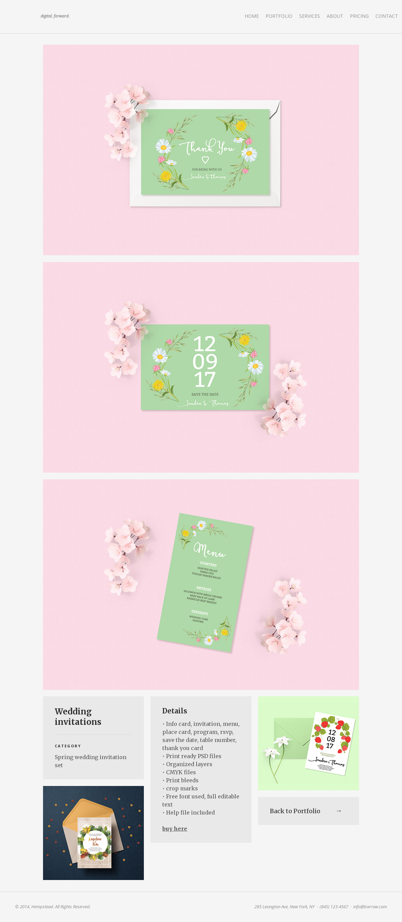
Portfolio (279, 16)
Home (252, 16)
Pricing (359, 16)
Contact (386, 16)
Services (309, 16)
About (335, 16)
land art (25, 16)
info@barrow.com (370, 907)
